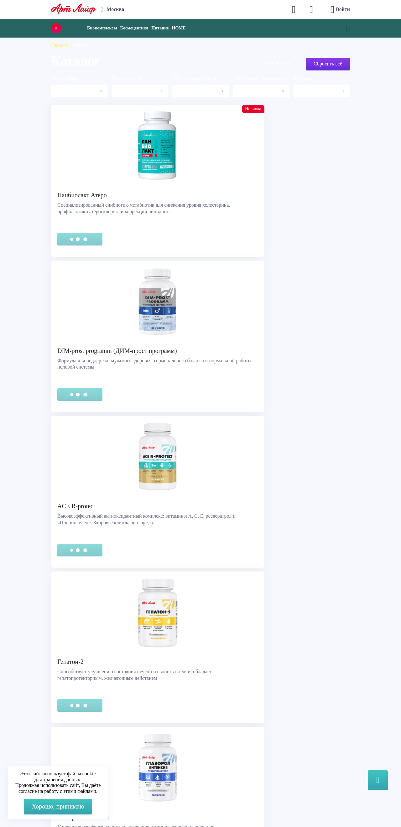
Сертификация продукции (42, 744)
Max (125, 731)
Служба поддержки (35, 728)
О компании (220, 728)
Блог (212, 759)
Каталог (216, 736)
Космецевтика (134, 28)
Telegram (130, 743)
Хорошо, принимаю (58, 806)
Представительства (34, 751)
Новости (216, 744)
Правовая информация (38, 736)
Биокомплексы (102, 28)
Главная (59, 45)
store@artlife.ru (137, 756)
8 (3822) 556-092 (327, 809)
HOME (179, 28)
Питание (160, 28)
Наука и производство (231, 751)
